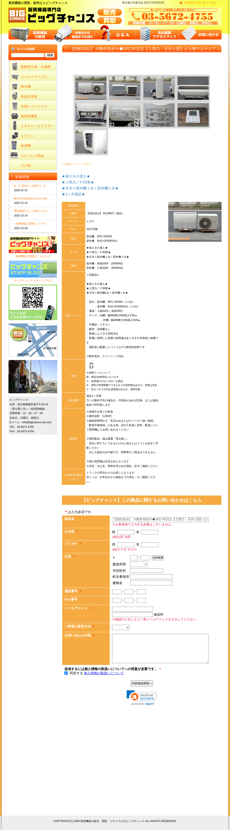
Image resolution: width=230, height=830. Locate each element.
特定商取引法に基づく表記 (200, 2)
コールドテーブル (34, 77)
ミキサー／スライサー (37, 126)
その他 (26, 165)
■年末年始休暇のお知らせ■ (30, 198)
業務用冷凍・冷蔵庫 (36, 67)
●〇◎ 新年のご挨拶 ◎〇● (29, 185)
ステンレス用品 (32, 155)
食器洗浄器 (29, 96)
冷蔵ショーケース (34, 106)
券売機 (26, 146)
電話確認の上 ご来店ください (31, 210)
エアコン (27, 136)
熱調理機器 (29, 116)
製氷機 (26, 86)
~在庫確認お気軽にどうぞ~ (30, 223)
